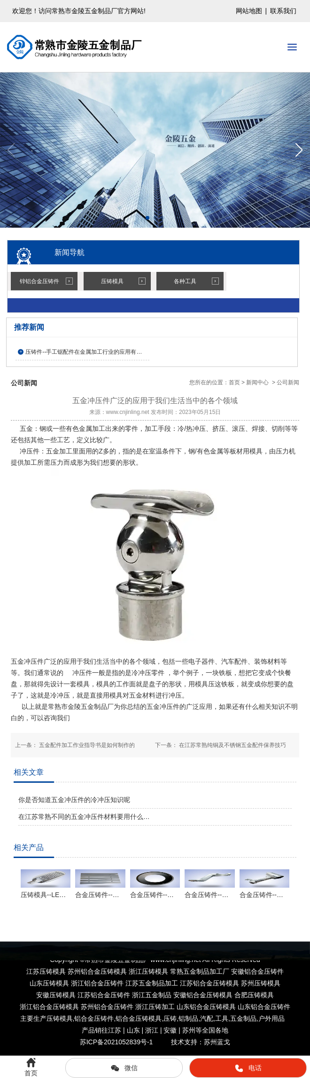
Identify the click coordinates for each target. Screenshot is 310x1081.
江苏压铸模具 (46, 971)
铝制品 (188, 1018)
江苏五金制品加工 (151, 983)
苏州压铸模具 (260, 983)
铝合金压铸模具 (139, 1018)
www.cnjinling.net (127, 412)
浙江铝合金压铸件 (97, 983)
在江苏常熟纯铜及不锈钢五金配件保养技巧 (232, 745)
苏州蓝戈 (217, 1042)
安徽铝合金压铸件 (257, 971)
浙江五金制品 (151, 995)
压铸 (170, 1018)
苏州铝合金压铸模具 (97, 971)
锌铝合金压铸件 (39, 281)
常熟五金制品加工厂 (199, 971)
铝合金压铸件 (94, 1018)
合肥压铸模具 (254, 995)
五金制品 (243, 1018)
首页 (234, 382)
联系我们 (283, 11)
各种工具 (185, 281)
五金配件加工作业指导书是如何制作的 (86, 745)
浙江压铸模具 (148, 971)
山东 (206, 1006)
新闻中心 (257, 382)
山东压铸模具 (49, 983)
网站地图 (249, 11)
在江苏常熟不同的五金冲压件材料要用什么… (84, 816)
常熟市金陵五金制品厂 (81, 706)
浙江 (49, 1006)
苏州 (107, 1006)
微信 (124, 1068)
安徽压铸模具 (56, 995)
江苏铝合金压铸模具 (209, 983)
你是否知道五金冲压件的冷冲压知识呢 (74, 799)
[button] (299, 150)
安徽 (202, 995)
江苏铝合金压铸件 (104, 995)
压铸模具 (112, 281)
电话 (248, 1068)
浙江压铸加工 (155, 1006)
